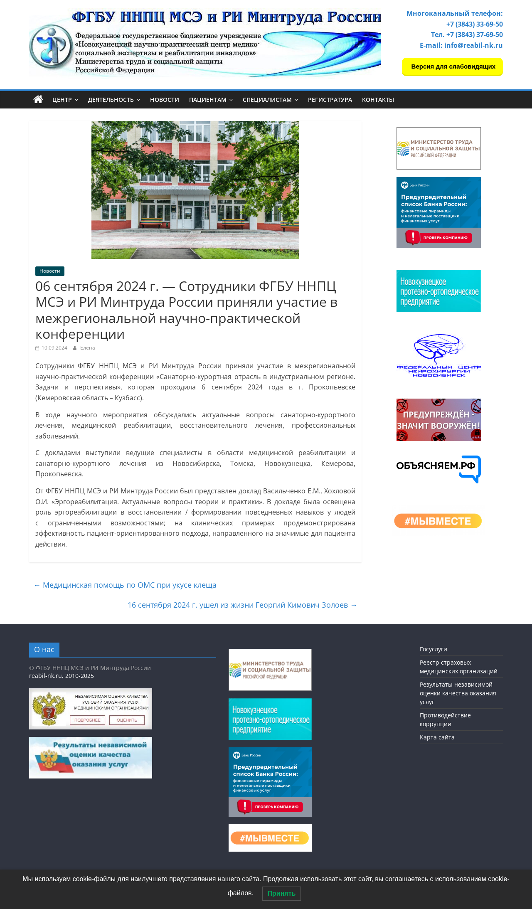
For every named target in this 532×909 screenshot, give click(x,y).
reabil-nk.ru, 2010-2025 (61, 676)
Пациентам (208, 99)
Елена (87, 347)
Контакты (378, 99)
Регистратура (330, 99)
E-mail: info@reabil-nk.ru (461, 45)
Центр (62, 99)
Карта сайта (437, 737)
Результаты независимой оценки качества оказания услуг (458, 693)
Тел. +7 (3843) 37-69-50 (467, 34)
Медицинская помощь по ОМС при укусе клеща (125, 585)
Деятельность (111, 99)
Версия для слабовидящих (452, 66)
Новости (164, 99)
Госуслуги (433, 649)
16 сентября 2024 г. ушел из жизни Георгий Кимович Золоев (242, 605)
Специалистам (267, 99)
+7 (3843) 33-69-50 (474, 24)
